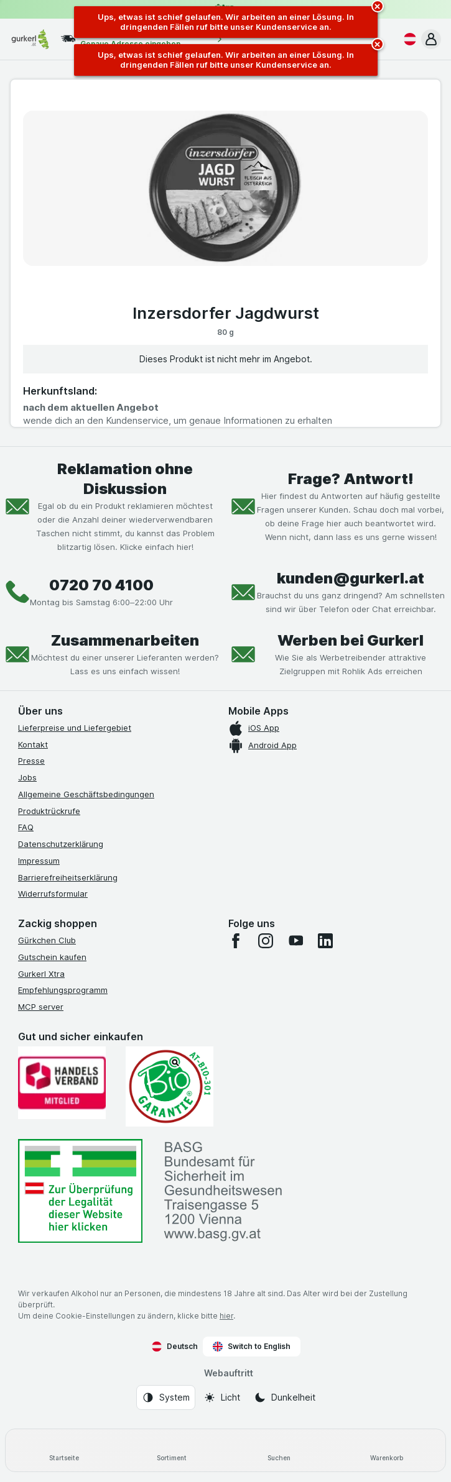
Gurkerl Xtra (41, 974)
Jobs (27, 777)
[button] (431, 39)
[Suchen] (279, 1450)
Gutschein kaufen (52, 957)
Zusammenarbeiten (125, 640)
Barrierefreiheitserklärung (68, 877)
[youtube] (295, 940)
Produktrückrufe (49, 811)
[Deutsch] (407, 39)
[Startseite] (64, 1450)
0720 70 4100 (101, 585)
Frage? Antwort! (351, 479)
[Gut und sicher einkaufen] (169, 1086)
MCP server (40, 1007)
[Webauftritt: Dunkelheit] (284, 1397)
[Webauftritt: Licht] (222, 1397)
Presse (31, 761)
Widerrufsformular (53, 894)
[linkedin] (325, 940)
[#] (80, 1191)
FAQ (26, 827)
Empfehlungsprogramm (63, 990)
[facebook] (235, 940)
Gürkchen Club (47, 940)
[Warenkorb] (386, 1450)
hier (226, 1315)
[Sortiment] (172, 1450)
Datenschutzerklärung (60, 844)
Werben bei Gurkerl (350, 640)
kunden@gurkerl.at (350, 578)
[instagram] (265, 940)
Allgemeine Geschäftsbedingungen (86, 794)
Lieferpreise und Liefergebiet (74, 728)
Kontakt (33, 744)
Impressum (39, 861)
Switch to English (252, 1347)
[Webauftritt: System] (165, 1397)
